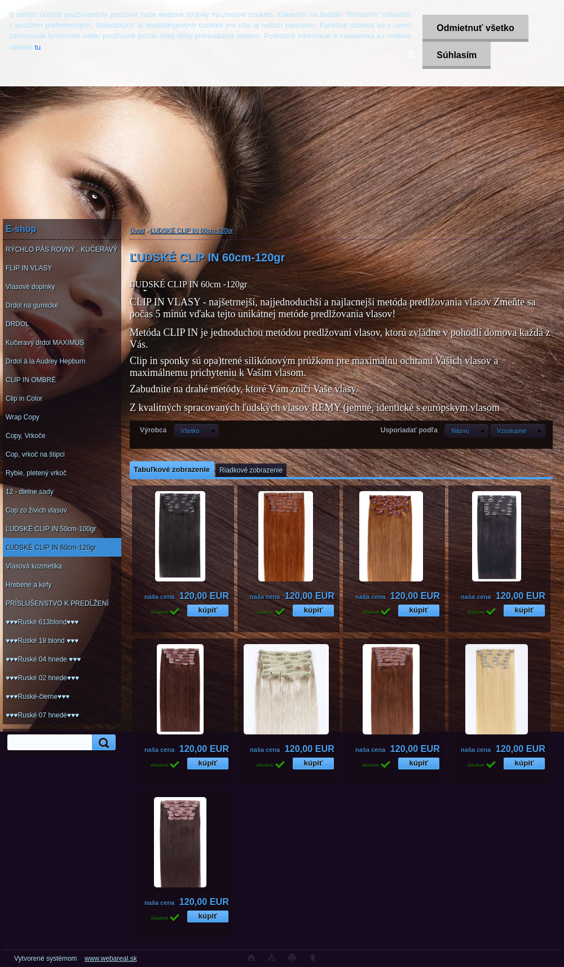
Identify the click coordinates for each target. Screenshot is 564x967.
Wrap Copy (22, 417)
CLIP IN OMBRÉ (31, 380)
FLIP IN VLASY (29, 268)
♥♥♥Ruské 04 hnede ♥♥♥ (43, 659)
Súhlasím (457, 55)
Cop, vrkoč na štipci (35, 454)
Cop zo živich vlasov (36, 510)
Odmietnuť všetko (475, 28)
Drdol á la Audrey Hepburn (45, 361)
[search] (102, 742)
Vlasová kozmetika (34, 566)
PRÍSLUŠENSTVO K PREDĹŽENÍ (57, 603)
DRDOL (17, 324)
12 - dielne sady (30, 492)
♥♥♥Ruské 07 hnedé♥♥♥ (42, 715)
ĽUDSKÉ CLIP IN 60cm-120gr (51, 548)
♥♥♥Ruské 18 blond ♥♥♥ (42, 641)
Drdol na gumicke (32, 305)
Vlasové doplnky (30, 287)
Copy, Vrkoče (26, 436)
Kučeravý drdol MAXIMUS (45, 343)
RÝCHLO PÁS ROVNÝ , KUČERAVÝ (62, 249)
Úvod (137, 230)
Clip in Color (24, 398)
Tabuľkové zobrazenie (172, 469)
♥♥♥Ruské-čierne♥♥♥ (37, 697)
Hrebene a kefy (28, 585)
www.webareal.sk (111, 958)
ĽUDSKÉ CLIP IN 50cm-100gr (51, 529)
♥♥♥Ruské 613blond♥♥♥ (42, 622)
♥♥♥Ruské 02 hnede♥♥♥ (42, 678)
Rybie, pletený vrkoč (36, 473)
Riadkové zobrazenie (251, 470)
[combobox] (466, 430)
